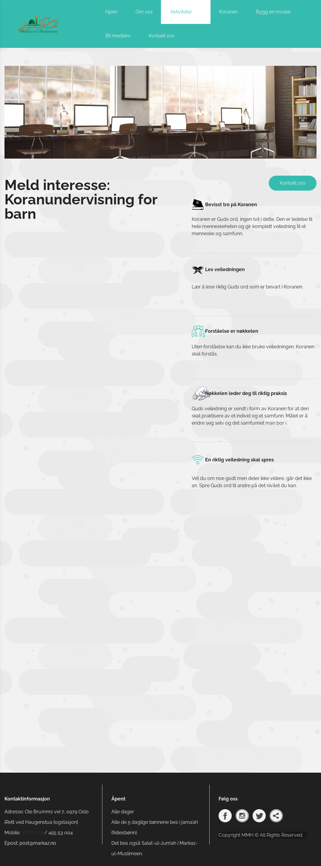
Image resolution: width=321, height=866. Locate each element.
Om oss (144, 12)
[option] (160, 112)
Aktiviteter (181, 12)
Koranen (228, 12)
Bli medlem (117, 36)
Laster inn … (86, 497)
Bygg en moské (273, 12)
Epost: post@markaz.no (30, 843)
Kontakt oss (161, 36)
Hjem (111, 12)
